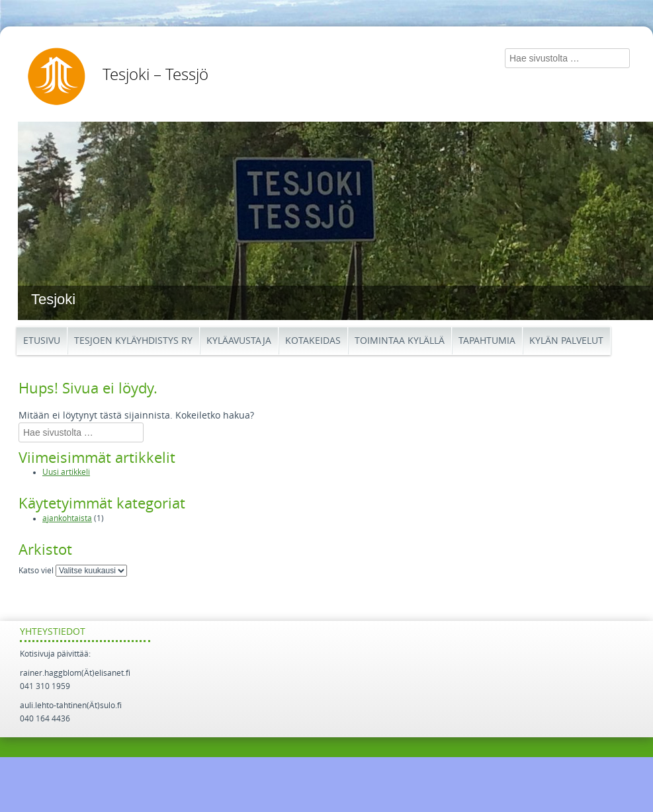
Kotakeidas (313, 340)
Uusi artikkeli (66, 472)
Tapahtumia (486, 340)
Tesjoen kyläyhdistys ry (133, 340)
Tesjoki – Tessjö (155, 74)
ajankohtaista (67, 518)
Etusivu (41, 340)
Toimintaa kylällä (400, 340)
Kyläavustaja (238, 340)
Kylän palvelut (566, 340)
